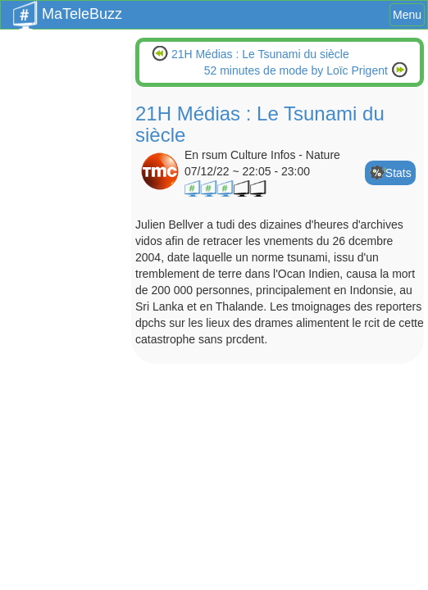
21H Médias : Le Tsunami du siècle (258, 54)
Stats (398, 172)
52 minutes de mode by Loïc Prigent (297, 70)
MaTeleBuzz (67, 9)
